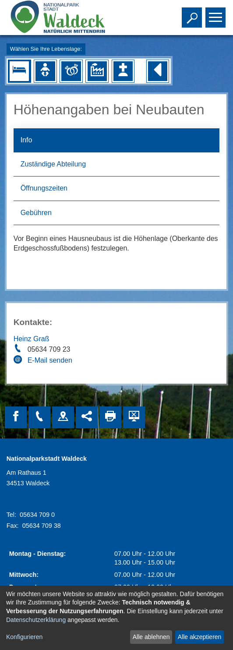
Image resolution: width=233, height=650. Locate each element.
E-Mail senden (50, 360)
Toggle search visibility (193, 13)
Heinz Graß (31, 339)
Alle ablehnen (151, 636)
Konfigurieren (24, 636)
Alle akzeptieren (200, 636)
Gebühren (36, 212)
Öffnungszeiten (44, 188)
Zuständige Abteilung (53, 164)
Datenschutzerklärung (36, 619)
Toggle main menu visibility (216, 13)
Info (26, 140)
